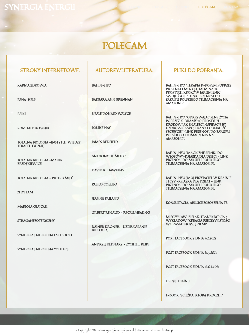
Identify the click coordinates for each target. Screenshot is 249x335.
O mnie (135, 7)
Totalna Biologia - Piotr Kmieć (45, 176)
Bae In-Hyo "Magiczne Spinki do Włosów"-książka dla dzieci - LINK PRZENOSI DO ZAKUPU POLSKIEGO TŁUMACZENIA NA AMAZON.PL (197, 156)
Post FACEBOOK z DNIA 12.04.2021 (193, 266)
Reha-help (26, 99)
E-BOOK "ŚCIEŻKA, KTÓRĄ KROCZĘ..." (195, 295)
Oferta (159, 7)
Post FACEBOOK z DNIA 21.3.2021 (192, 252)
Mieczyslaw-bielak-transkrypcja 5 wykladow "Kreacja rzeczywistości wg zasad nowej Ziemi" (197, 219)
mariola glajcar (32, 205)
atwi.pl (169, 330)
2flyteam (25, 191)
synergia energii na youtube (43, 247)
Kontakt (232, 7)
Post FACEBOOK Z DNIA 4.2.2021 (192, 238)
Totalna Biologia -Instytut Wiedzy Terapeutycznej (49, 143)
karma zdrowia (32, 85)
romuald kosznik (34, 127)
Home (116, 7)
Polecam (206, 7)
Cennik (182, 7)
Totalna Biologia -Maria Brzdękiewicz (40, 161)
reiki (21, 113)
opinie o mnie (178, 281)
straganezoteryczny (36, 219)
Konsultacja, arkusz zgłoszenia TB (198, 200)
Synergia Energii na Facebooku (46, 233)
